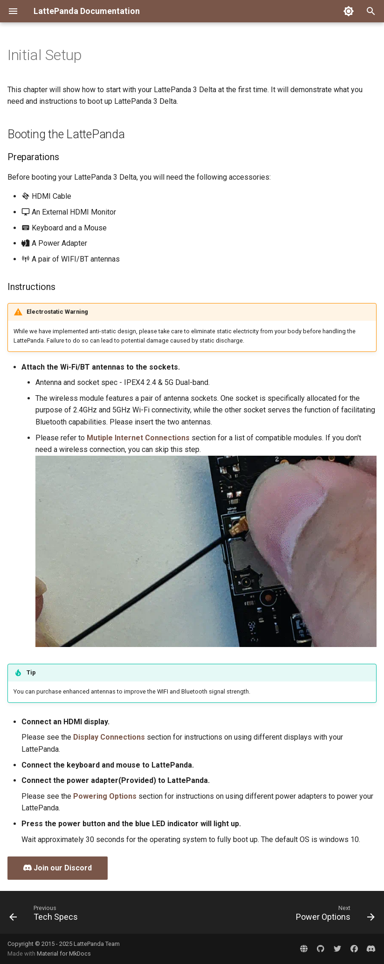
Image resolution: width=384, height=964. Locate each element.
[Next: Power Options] (333, 915)
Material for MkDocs (64, 953)
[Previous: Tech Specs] (45, 915)
